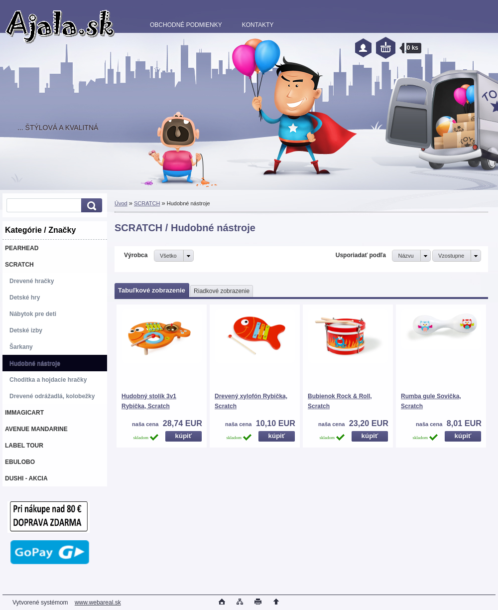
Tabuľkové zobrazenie (151, 290)
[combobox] (411, 256)
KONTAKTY (258, 24)
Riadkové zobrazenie (221, 291)
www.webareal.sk (98, 602)
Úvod (121, 203)
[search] (90, 205)
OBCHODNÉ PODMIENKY (186, 24)
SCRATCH (147, 203)
